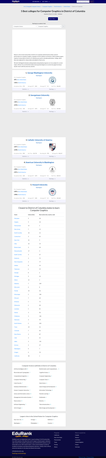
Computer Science (36, 6)
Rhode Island (17, 247)
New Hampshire (18, 261)
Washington (17, 348)
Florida (16, 290)
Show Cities (53, 19)
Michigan (16, 276)
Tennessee (17, 269)
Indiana (16, 265)
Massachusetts (18, 251)
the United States (22, 79)
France (77, 444)
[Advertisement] (25, 42)
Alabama (16, 283)
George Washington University (39, 73)
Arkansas (16, 301)
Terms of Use (82, 457)
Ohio (15, 243)
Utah (15, 337)
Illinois (16, 280)
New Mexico (17, 334)
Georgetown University (39, 95)
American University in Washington (39, 162)
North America (58, 6)
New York (16, 240)
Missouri (16, 298)
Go (63, 26)
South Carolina (18, 254)
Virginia (16, 222)
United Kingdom (79, 442)
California (16, 356)
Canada (77, 435)
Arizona (16, 345)
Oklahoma (17, 316)
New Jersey (17, 229)
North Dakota (17, 323)
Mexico (77, 437)
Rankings (52, 89)
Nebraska (16, 319)
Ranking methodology (19, 453)
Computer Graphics (47, 6)
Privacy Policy (90, 457)
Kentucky (16, 258)
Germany (77, 447)
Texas (15, 327)
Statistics (25, 89)
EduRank (60, 14)
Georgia (16, 272)
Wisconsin (17, 287)
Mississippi (17, 294)
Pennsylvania (17, 225)
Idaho (15, 341)
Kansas (16, 312)
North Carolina (18, 233)
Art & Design (27, 6)
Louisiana (16, 309)
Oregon (16, 352)
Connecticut (17, 236)
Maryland (16, 218)
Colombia (77, 439)
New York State (58, 437)
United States (66, 6)
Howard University (38, 185)
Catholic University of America (39, 140)
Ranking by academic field (39, 23)
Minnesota (17, 305)
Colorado (16, 330)
